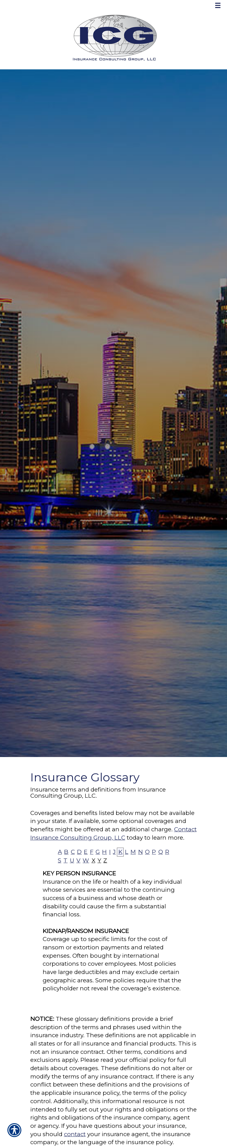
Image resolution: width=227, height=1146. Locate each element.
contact (75, 1134)
